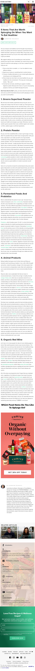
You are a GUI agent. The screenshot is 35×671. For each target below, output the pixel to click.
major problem (25, 291)
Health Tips (9, 24)
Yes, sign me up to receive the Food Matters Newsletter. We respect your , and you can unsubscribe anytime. (17, 634)
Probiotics (3, 222)
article (3, 24)
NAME (3, 625)
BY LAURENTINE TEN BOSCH (14, 485)
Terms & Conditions (17, 661)
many (11, 241)
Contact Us (7, 653)
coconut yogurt (5, 247)
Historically (24, 236)
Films (26, 651)
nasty (5, 379)
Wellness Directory (25, 653)
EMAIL (4, 629)
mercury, (31, 281)
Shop (31, 651)
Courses (4, 651)
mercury (19, 287)
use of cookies (5, 667)
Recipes (10, 651)
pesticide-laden (19, 377)
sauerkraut (8, 245)
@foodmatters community (12, 560)
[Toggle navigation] (33, 1)
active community (17, 202)
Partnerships (15, 653)
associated (18, 215)
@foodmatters (8, 545)
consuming (4, 157)
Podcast (15, 651)
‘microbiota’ (24, 207)
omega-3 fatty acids (6, 278)
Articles (21, 651)
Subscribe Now (17, 638)
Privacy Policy (26, 661)
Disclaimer (8, 661)
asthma (24, 387)
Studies (14, 314)
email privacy (5, 634)
